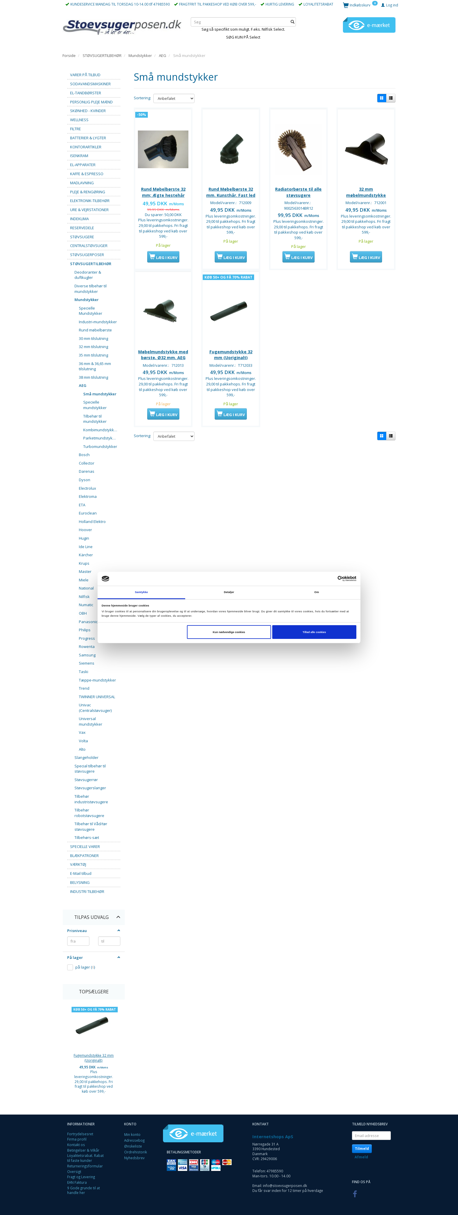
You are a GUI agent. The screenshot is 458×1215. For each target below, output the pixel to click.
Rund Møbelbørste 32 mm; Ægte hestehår (163, 191)
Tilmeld (362, 1148)
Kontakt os (76, 1144)
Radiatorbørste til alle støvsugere (298, 191)
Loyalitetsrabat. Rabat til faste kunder (85, 1158)
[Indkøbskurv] (360, 5)
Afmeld (361, 1157)
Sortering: (142, 97)
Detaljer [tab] (229, 592)
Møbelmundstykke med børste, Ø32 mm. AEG (163, 362)
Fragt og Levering (81, 1176)
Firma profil (76, 1139)
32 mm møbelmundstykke (366, 191)
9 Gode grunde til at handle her (83, 1190)
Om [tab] (316, 592)
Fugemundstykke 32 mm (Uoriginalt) (94, 1058)
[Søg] (292, 22)
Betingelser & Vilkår (83, 1150)
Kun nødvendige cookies (229, 632)
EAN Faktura (77, 1182)
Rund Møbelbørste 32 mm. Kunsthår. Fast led (230, 191)
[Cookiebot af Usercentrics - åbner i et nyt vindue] (330, 578)
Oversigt (74, 1171)
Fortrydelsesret (80, 1133)
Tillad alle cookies (314, 632)
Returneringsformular (85, 1166)
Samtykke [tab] (141, 592)
